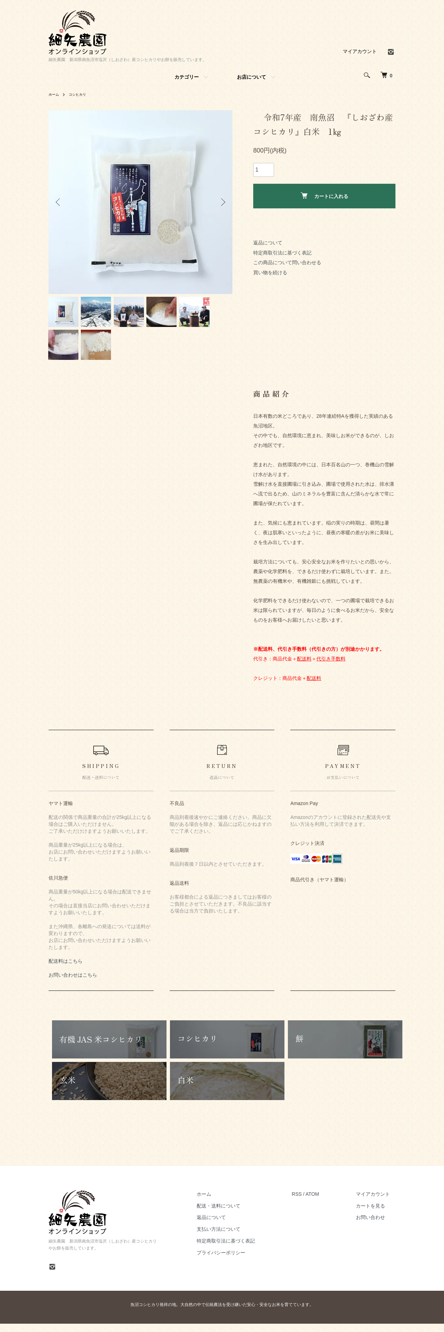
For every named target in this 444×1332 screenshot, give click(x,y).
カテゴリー (186, 77)
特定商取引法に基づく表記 (282, 253)
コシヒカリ (81, 94)
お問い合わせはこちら (73, 983)
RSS (308, 1202)
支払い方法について (235, 1237)
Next (222, 202)
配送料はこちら (66, 969)
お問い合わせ (376, 1226)
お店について (251, 77)
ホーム (55, 94)
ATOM (323, 1202)
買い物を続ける (270, 272)
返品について (267, 242)
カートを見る (376, 1214)
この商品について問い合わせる (287, 262)
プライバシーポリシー (237, 1261)
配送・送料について (235, 1214)
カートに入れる (324, 195)
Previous (59, 202)
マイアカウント (360, 51)
